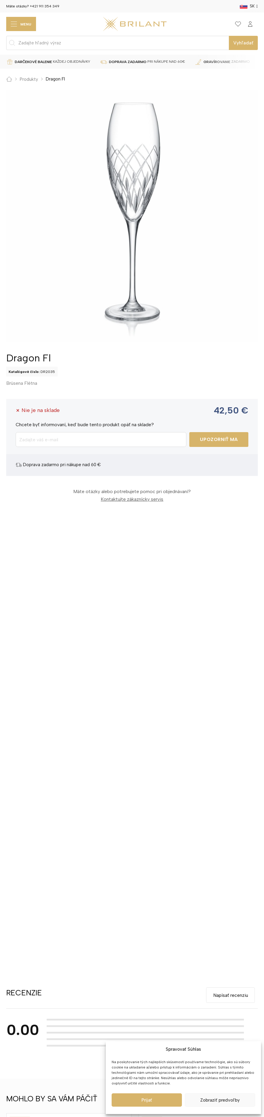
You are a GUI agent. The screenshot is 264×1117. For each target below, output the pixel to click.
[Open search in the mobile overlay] (132, 43)
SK (252, 6)
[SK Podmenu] (257, 6)
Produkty (29, 79)
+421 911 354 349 (44, 6)
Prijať (146, 1100)
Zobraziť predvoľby (220, 1100)
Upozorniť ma (219, 439)
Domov (9, 79)
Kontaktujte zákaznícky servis (132, 499)
